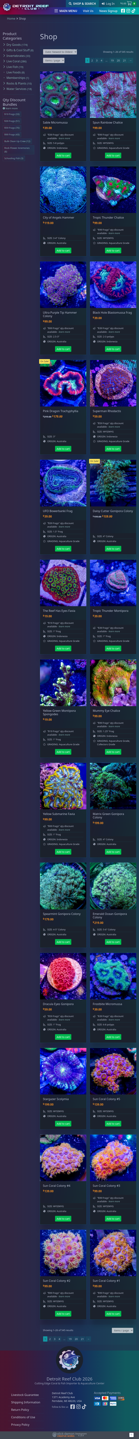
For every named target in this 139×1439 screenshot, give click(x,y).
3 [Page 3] (97, 60)
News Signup (108, 11)
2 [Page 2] (92, 60)
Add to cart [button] (63, 155)
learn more (10, 108)
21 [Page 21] (124, 60)
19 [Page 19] (112, 60)
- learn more (63, 138)
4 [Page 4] (101, 60)
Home (11, 19)
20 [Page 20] (118, 60)
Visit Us (88, 11)
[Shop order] (60, 52)
